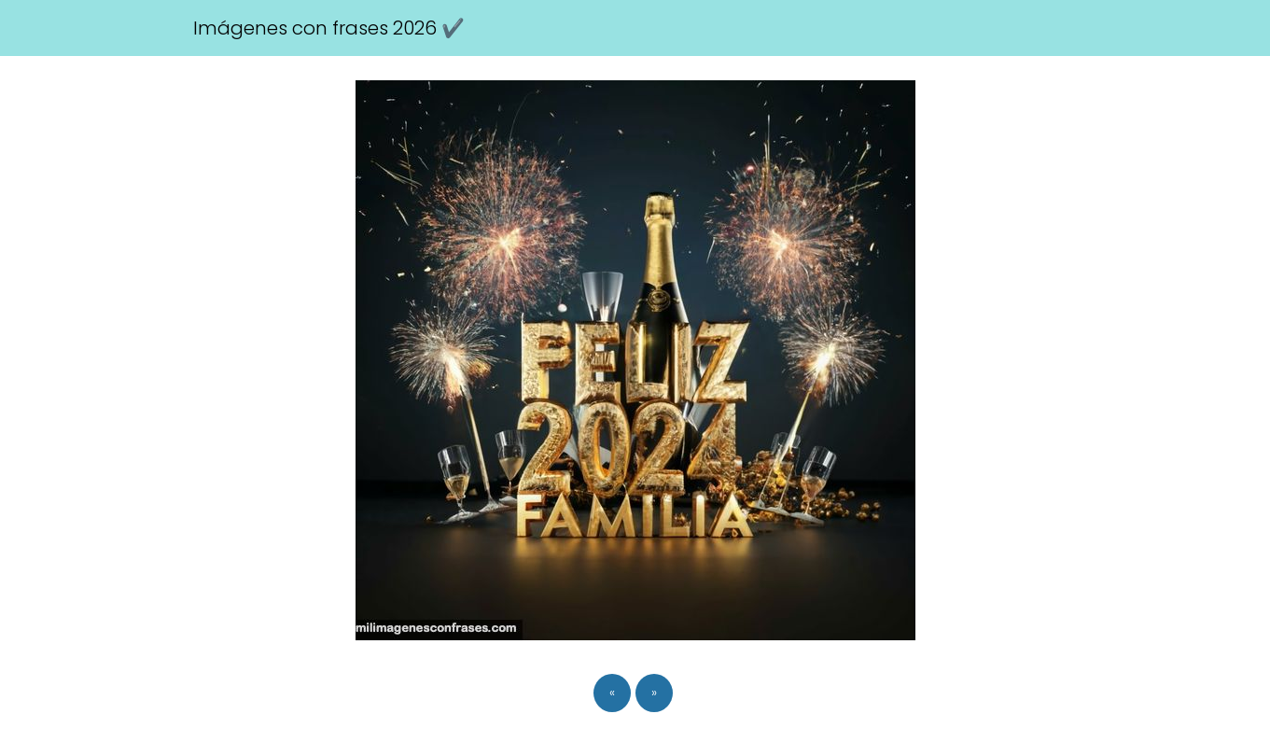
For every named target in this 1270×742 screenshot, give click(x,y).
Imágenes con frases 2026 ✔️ (329, 28)
